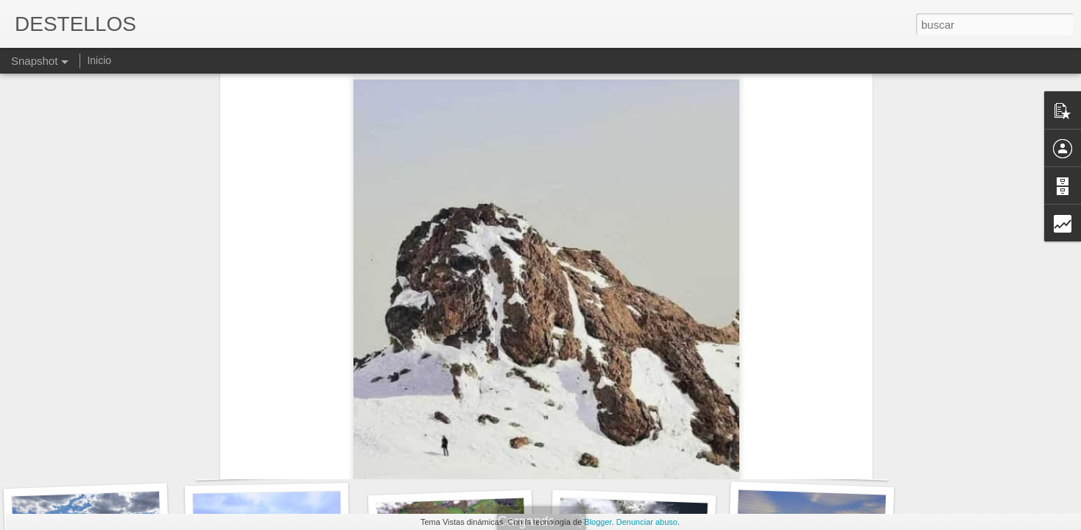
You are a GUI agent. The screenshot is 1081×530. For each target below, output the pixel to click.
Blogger (597, 521)
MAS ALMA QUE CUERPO (646, 453)
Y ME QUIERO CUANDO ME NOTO (126, 452)
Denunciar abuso (646, 521)
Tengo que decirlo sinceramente (831, 462)
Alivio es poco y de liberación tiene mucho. (498, 457)
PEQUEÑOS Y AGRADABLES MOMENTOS (330, 460)
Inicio (99, 60)
